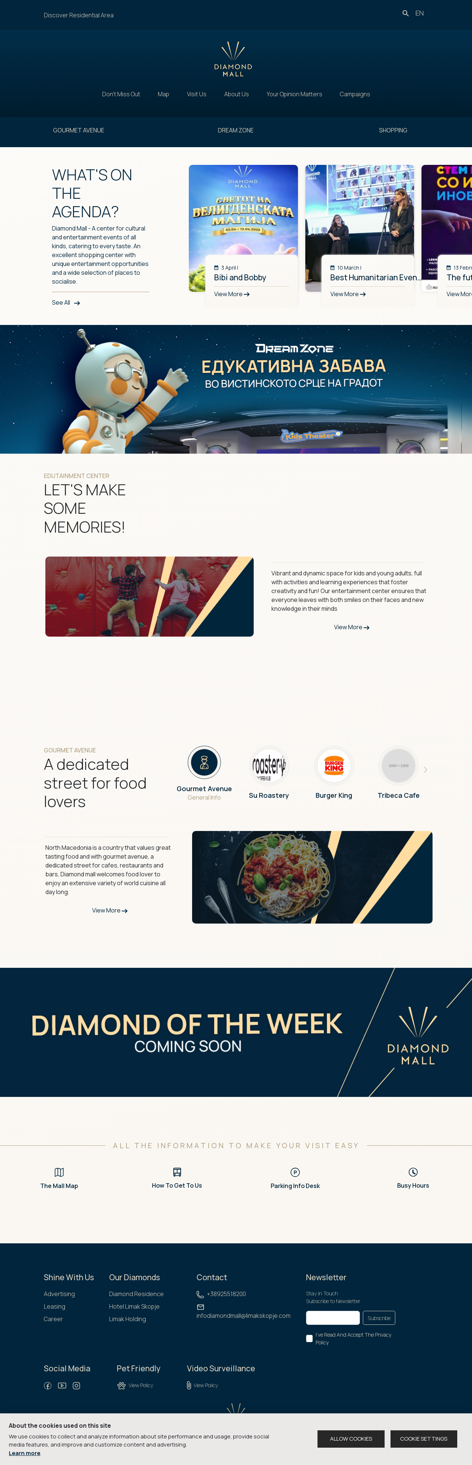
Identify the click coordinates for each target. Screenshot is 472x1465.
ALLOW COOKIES (351, 1439)
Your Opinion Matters (294, 94)
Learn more (25, 1453)
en (420, 12)
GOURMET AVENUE (78, 130)
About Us (236, 94)
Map (163, 94)
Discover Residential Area (79, 15)
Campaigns (355, 94)
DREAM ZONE (236, 130)
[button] (426, 770)
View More (351, 627)
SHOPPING (393, 130)
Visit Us (196, 94)
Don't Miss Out (121, 94)
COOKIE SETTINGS (423, 1439)
